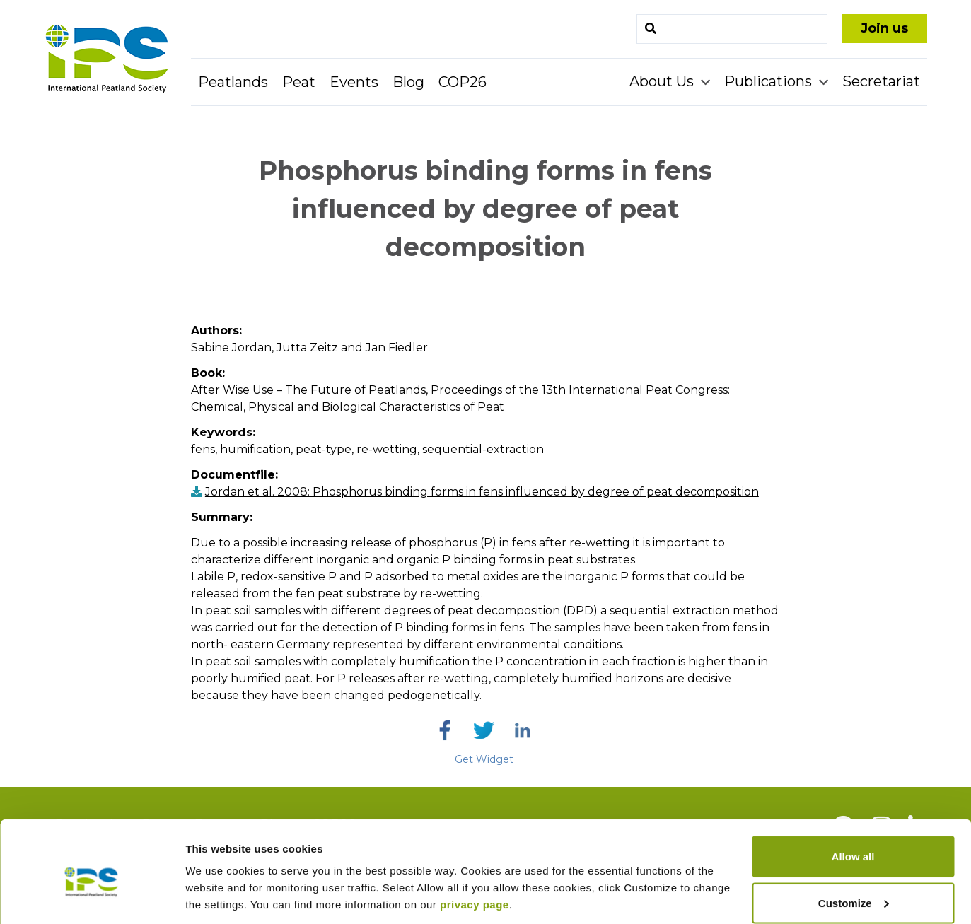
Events (354, 82)
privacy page (474, 842)
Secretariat (881, 81)
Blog (408, 82)
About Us (663, 81)
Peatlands (233, 82)
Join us (884, 28)
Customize (853, 840)
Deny (853, 886)
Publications (769, 81)
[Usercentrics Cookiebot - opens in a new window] (91, 896)
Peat (298, 82)
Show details (218, 881)
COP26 (462, 82)
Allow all (853, 794)
